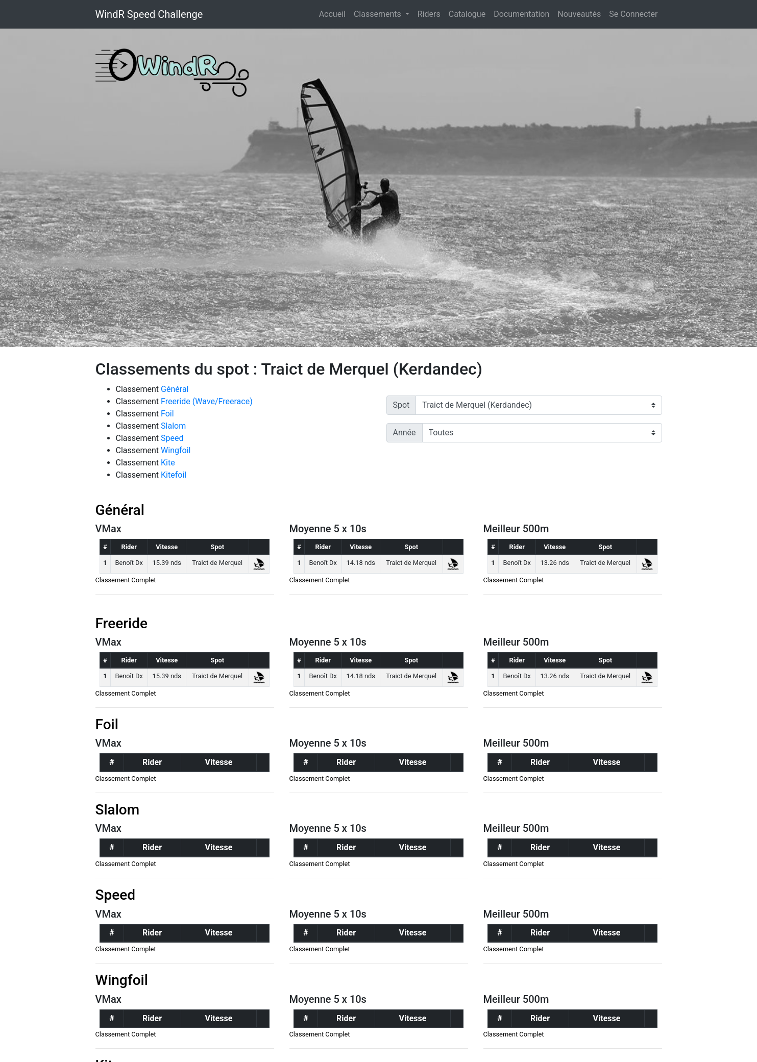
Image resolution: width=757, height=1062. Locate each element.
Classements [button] (378, 14)
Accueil (334, 13)
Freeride (121, 623)
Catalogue (467, 14)
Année (404, 432)
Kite (168, 462)
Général (174, 389)
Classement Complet (125, 580)
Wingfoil (175, 450)
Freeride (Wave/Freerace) (207, 401)
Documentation (521, 14)
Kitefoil (173, 475)
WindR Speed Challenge (149, 14)
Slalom (173, 426)
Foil (167, 413)
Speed (172, 438)
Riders (429, 14)
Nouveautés (579, 14)
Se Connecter (633, 14)
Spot (401, 405)
